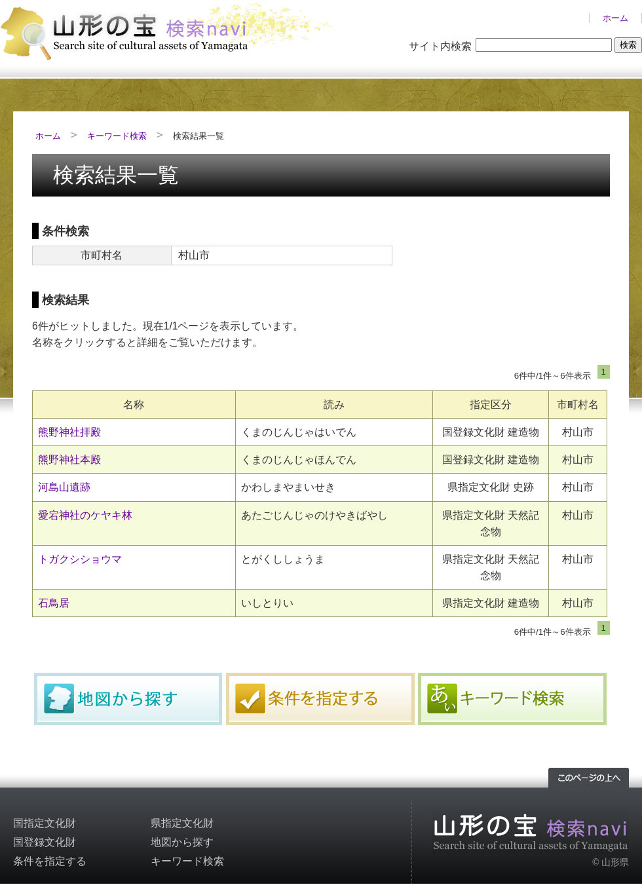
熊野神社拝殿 (69, 432)
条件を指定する (320, 699)
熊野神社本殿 (69, 459)
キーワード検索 (117, 136)
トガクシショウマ (80, 559)
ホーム (615, 18)
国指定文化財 (44, 823)
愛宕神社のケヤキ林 (85, 515)
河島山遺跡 (64, 487)
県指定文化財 (182, 823)
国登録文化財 (44, 842)
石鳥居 (53, 603)
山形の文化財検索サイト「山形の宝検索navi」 (170, 30)
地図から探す (128, 699)
